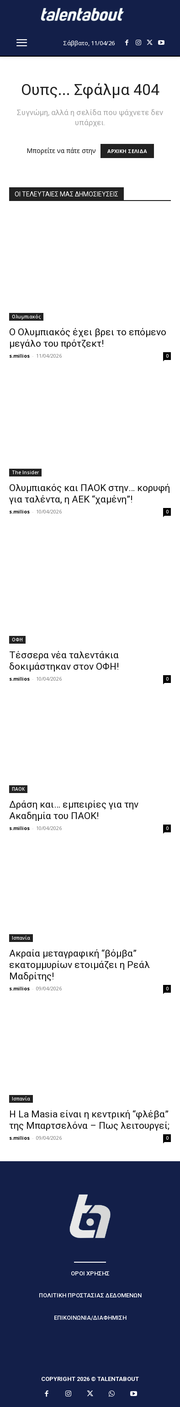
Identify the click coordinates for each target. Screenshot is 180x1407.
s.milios (19, 355)
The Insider (25, 472)
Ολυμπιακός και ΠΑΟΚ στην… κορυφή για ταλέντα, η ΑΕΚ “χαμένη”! (89, 493)
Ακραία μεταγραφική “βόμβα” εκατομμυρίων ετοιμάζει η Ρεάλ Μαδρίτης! (79, 965)
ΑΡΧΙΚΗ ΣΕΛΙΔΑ (127, 151)
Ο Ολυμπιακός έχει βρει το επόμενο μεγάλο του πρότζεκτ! (87, 338)
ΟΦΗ (17, 639)
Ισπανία (21, 938)
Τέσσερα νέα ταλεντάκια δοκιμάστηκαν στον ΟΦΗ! (64, 661)
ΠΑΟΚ (18, 789)
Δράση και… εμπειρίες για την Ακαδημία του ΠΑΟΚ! (73, 810)
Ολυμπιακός (26, 316)
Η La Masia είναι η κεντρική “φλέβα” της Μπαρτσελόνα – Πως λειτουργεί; (89, 1120)
